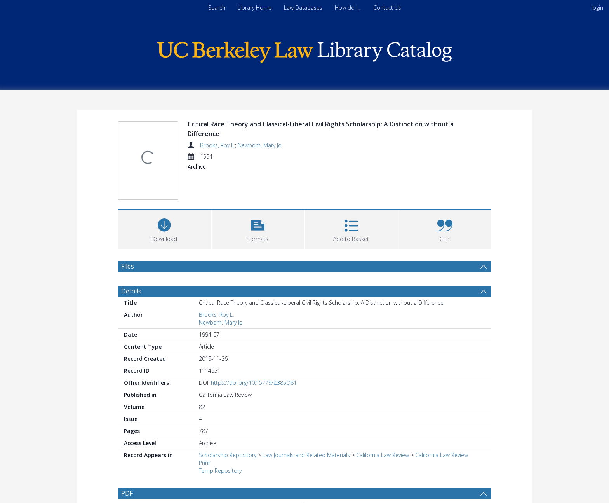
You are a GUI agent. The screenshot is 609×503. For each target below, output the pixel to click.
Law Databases (303, 7)
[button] (258, 228)
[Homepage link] (304, 50)
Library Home (254, 7)
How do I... (348, 7)
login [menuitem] (597, 7)
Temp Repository (220, 470)
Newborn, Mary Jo (260, 145)
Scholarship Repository (227, 455)
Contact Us (387, 7)
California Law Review (382, 455)
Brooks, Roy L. (217, 145)
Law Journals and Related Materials (306, 455)
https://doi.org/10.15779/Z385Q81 (254, 382)
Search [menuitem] (216, 7)
